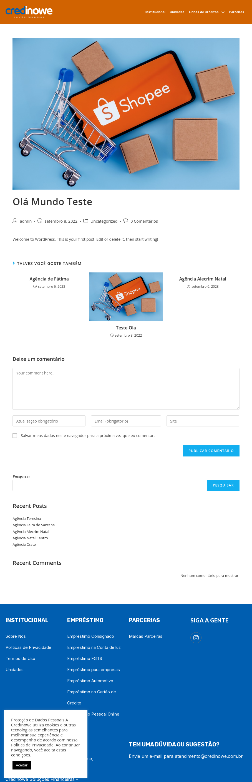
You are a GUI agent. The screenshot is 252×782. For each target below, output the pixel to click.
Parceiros (236, 12)
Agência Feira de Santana (33, 524)
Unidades (177, 12)
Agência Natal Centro (30, 537)
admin (26, 221)
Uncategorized (104, 221)
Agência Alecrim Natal (202, 279)
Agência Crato (24, 544)
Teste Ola (126, 328)
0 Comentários (144, 221)
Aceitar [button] (21, 765)
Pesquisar (21, 476)
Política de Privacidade (32, 745)
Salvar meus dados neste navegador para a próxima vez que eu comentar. (88, 435)
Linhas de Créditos (207, 12)
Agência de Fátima (49, 279)
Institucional (155, 12)
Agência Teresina (26, 518)
